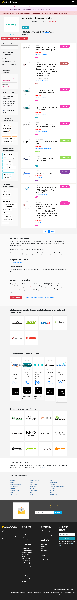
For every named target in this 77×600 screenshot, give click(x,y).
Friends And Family (28, 564)
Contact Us (44, 559)
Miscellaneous (14, 490)
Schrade (5, 223)
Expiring (24, 537)
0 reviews (43, 21)
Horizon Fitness (7, 219)
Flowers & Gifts (14, 486)
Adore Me (6, 213)
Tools (51, 492)
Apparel (54, 6)
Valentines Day (27, 552)
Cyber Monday (27, 580)
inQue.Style (6, 194)
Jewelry (32, 488)
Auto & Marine (34, 480)
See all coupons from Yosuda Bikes (50, 383)
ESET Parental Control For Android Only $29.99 (46, 91)
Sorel (5, 168)
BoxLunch (6, 198)
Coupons (44, 544)
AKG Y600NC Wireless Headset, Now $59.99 (61, 376)
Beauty (12, 482)
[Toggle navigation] (73, 2)
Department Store (15, 484)
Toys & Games (14, 494)
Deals (43, 546)
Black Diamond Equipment (9, 205)
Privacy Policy (45, 531)
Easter (24, 556)
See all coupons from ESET (26, 382)
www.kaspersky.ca (16, 262)
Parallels (5, 138)
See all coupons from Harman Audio (60, 384)
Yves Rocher (7, 174)
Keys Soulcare (7, 209)
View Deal (65, 46)
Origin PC (13, 138)
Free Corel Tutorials (44, 173)
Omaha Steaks (8, 164)
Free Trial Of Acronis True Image (44, 159)
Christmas (25, 582)
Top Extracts (6, 201)
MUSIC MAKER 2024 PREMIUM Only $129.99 (45, 125)
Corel (14, 135)
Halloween (25, 574)
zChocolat (7, 178)
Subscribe (58, 512)
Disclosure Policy (46, 535)
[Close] (74, 13)
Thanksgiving (26, 576)
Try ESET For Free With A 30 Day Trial (46, 108)
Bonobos (60, 6)
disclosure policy (45, 32)
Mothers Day (26, 558)
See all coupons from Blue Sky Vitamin (15, 383)
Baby (51, 480)
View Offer (65, 172)
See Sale (64, 63)
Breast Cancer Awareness (27, 571)
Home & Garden (15, 488)
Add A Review (16, 297)
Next (52, 231)
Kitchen (52, 488)
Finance (52, 484)
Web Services (54, 494)
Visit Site (11, 34)
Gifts (41, 6)
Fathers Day (26, 560)
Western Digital (7, 142)
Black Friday (26, 578)
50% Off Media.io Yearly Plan (46, 142)
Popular (24, 535)
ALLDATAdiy (6, 125)
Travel (32, 494)
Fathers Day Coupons (9, 87)
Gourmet (33, 486)
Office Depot (7, 161)
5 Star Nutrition (47, 6)
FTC (43, 467)
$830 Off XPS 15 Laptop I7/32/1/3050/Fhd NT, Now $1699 (45, 189)
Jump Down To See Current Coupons (14, 38)
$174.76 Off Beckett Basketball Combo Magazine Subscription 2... (38, 378)
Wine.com (12, 168)
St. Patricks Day (27, 554)
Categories (44, 550)
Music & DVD (34, 490)
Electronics (33, 484)
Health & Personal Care (57, 486)
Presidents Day (27, 550)
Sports (32, 492)
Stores (43, 548)
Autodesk (6, 132)
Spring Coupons (8, 80)
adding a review (32, 286)
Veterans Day (26, 566)
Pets (11, 492)
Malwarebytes (7, 128)
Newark (5, 191)
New (23, 531)
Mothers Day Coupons (26, 6)
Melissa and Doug (9, 158)
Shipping (25, 539)
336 (25, 27)
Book (31, 482)
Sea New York (7, 216)
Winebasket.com (8, 171)
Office (52, 490)
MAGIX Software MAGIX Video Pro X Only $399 (46, 48)
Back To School (27, 568)
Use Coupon (65, 140)
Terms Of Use (45, 533)
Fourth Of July (26, 562)
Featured (36, 6)
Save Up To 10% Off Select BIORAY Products (15, 376)
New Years (25, 548)
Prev (45, 231)
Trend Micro (6, 135)
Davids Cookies (8, 154)
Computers (53, 482)
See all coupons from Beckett (38, 382)
